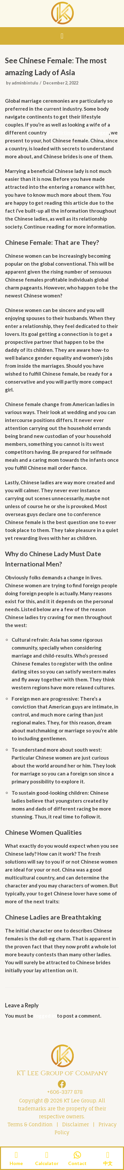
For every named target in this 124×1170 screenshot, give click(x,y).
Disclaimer (75, 1124)
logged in (45, 1016)
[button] (62, 35)
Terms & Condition (30, 1124)
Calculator (47, 1163)
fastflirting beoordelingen (78, 132)
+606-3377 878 (63, 1092)
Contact (77, 1163)
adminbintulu (25, 82)
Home (16, 1163)
